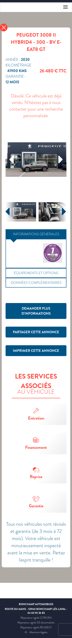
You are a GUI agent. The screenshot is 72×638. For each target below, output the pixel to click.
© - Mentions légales (36, 632)
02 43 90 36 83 (36, 613)
